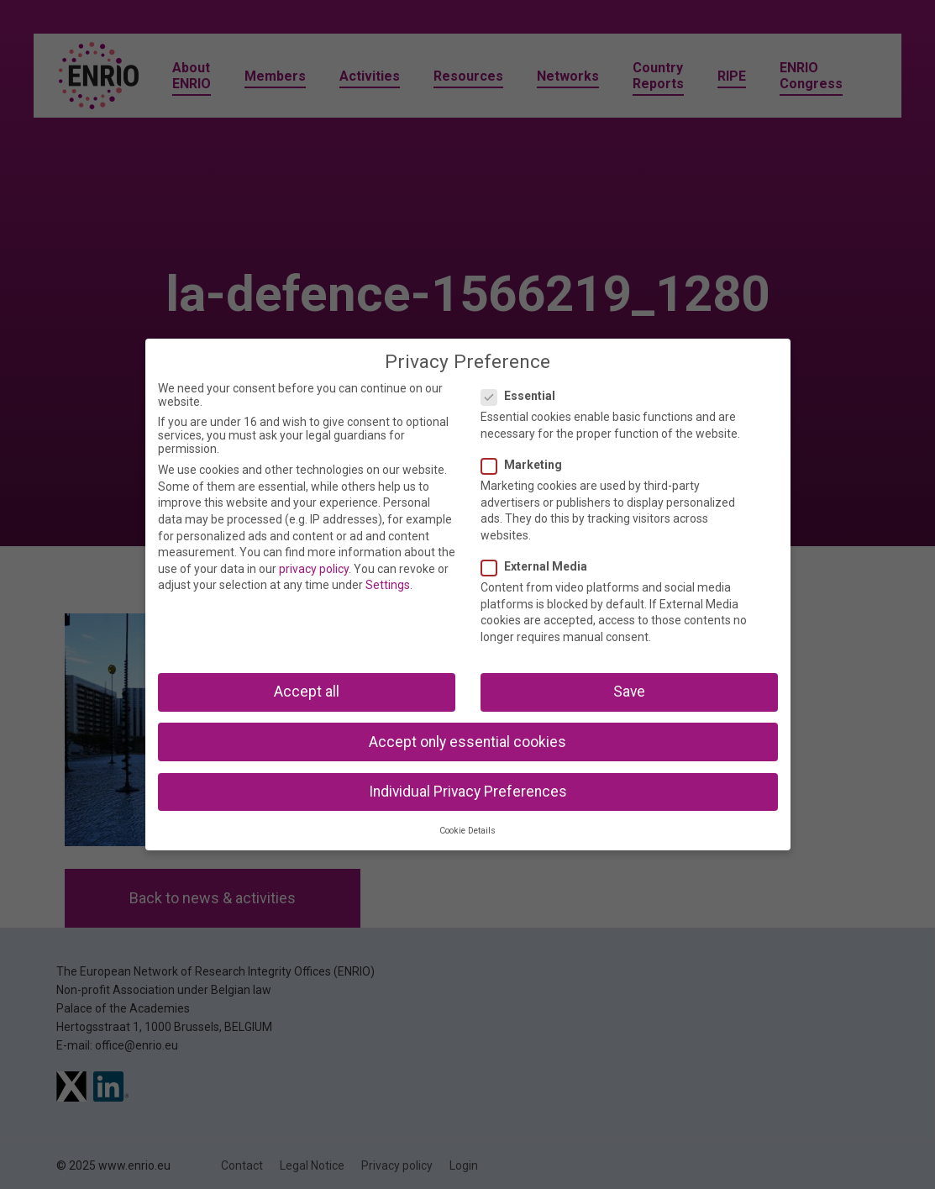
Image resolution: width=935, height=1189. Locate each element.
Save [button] (629, 691)
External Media (539, 566)
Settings (387, 585)
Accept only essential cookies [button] (467, 742)
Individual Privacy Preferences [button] (468, 791)
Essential (523, 395)
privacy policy (314, 569)
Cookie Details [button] (467, 830)
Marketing (527, 464)
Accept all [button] (306, 691)
